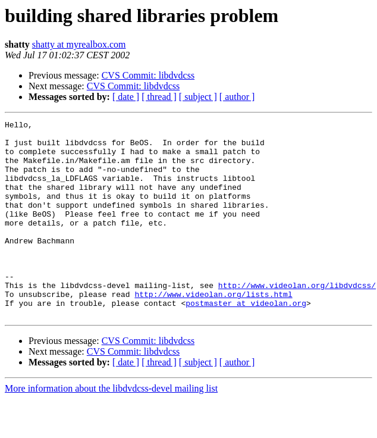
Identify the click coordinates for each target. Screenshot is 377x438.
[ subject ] (198, 97)
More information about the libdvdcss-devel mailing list (111, 428)
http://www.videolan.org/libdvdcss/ (297, 319)
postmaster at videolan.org (246, 340)
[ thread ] (159, 97)
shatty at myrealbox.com (79, 44)
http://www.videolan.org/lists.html (213, 329)
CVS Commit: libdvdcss (148, 75)
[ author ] (237, 97)
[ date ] (125, 97)
